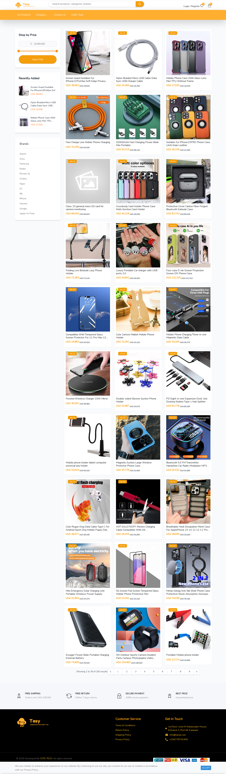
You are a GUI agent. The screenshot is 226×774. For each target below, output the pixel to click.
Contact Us (60, 14)
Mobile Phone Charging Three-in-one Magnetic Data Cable (186, 338)
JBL (21, 193)
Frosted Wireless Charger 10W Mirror (87, 401)
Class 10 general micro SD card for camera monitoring (85, 209)
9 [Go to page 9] (189, 677)
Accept (206, 767)
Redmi (23, 168)
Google (23, 208)
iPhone (23, 198)
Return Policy (122, 736)
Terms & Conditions (125, 731)
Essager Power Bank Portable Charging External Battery (87, 662)
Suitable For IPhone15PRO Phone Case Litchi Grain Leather (188, 144)
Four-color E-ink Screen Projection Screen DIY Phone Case (185, 273)
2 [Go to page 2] (126, 677)
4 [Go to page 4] (144, 677)
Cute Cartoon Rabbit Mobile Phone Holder (135, 338)
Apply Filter (37, 59)
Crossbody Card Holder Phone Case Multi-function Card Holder (135, 209)
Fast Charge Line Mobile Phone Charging (88, 143)
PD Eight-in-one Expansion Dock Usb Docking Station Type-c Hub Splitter (186, 403)
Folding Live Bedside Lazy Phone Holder (84, 273)
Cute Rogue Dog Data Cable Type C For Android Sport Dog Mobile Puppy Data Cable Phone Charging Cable (87, 534)
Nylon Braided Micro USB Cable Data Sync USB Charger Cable (43, 104)
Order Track (77, 14)
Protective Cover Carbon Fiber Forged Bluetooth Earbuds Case (186, 209)
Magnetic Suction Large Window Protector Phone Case (134, 468)
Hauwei (23, 203)
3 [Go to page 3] (135, 677)
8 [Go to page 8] (180, 677)
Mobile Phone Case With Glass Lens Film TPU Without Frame (43, 119)
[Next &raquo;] (197, 678)
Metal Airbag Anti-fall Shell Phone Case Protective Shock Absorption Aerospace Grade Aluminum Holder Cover (188, 599)
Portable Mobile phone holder (182, 660)
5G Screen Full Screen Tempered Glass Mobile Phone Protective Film (137, 597)
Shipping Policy (123, 740)
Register (195, 6)
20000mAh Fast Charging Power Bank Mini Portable (137, 144)
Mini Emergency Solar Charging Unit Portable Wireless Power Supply (85, 597)
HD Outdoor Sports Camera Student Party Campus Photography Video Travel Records (136, 663)
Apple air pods (27, 213)
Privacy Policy (122, 745)
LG (21, 188)
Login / (187, 6)
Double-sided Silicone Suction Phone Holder (136, 403)
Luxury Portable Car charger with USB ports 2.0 (136, 273)
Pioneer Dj (25, 173)
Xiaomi (23, 153)
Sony (22, 158)
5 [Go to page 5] (153, 677)
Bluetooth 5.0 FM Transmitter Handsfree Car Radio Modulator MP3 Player (186, 469)
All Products (23, 14)
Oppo (22, 183)
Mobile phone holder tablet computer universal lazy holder (86, 468)
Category (42, 14)
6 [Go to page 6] (162, 677)
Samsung (24, 163)
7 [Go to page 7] (171, 677)
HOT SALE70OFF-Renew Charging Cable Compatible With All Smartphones (135, 534)
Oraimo (23, 178)
